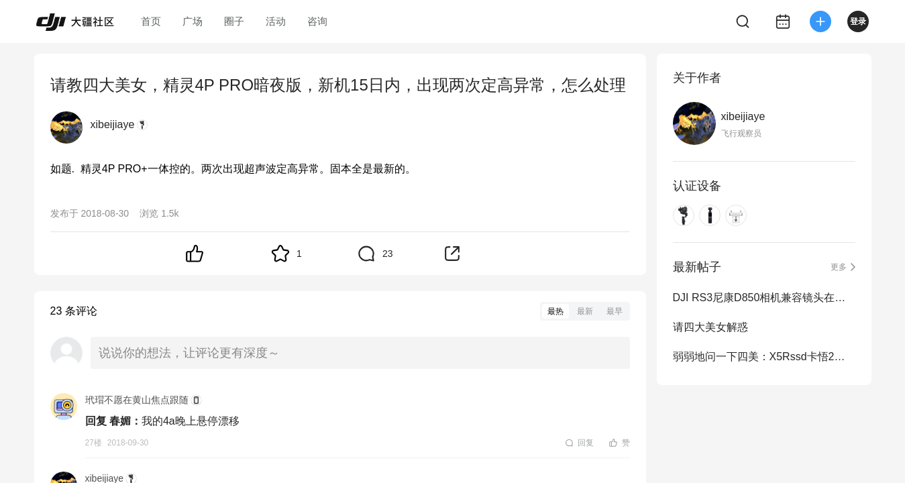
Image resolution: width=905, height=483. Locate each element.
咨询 (317, 21)
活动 (276, 21)
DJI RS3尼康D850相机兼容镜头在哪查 (764, 297)
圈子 (234, 21)
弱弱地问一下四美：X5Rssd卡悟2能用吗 (764, 356)
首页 (151, 21)
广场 (192, 21)
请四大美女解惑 (710, 327)
